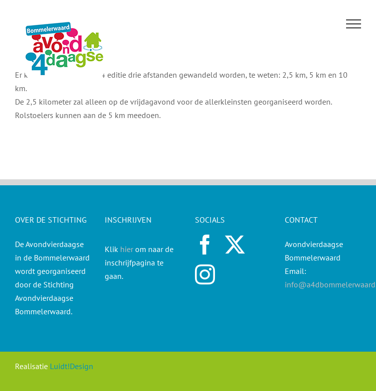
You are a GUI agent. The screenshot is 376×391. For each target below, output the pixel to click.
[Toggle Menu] (354, 23)
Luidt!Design (71, 366)
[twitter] (235, 245)
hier (126, 249)
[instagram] (205, 274)
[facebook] (205, 245)
